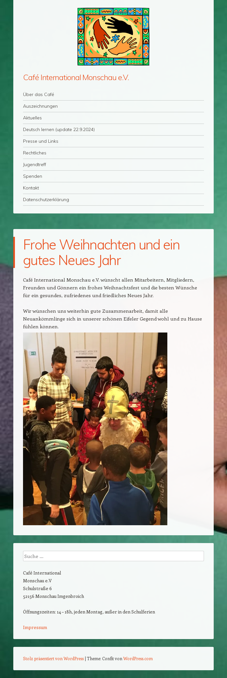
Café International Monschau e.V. (75, 77)
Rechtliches (34, 153)
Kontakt (31, 188)
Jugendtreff (34, 164)
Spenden (32, 176)
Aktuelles (32, 118)
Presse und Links (40, 141)
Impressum (35, 627)
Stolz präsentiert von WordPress (53, 658)
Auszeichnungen (40, 106)
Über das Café (38, 94)
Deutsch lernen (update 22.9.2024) (59, 129)
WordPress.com (138, 658)
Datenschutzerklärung (46, 199)
